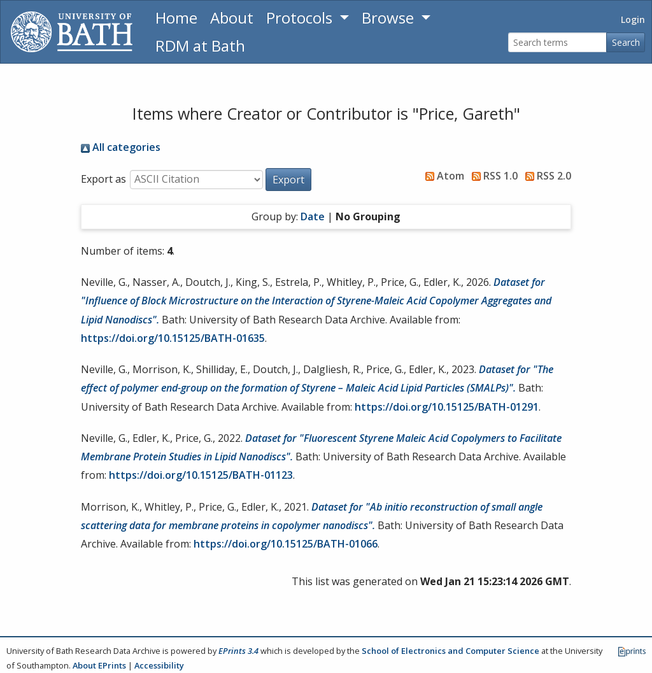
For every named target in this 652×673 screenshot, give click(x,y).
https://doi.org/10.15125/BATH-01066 (286, 544)
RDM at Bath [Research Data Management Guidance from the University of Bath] (200, 45)
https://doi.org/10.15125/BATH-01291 (447, 407)
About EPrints (99, 665)
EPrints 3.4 (238, 650)
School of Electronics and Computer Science (450, 650)
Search (626, 42)
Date (313, 216)
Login (633, 19)
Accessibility (159, 665)
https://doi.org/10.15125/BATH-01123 (201, 475)
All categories (120, 147)
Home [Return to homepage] (176, 17)
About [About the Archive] (231, 17)
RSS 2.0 (545, 176)
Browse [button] (390, 17)
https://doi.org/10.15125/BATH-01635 (173, 338)
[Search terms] (557, 42)
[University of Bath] (72, 32)
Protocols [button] (301, 17)
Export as (103, 179)
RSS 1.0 (492, 176)
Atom (442, 176)
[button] (288, 179)
